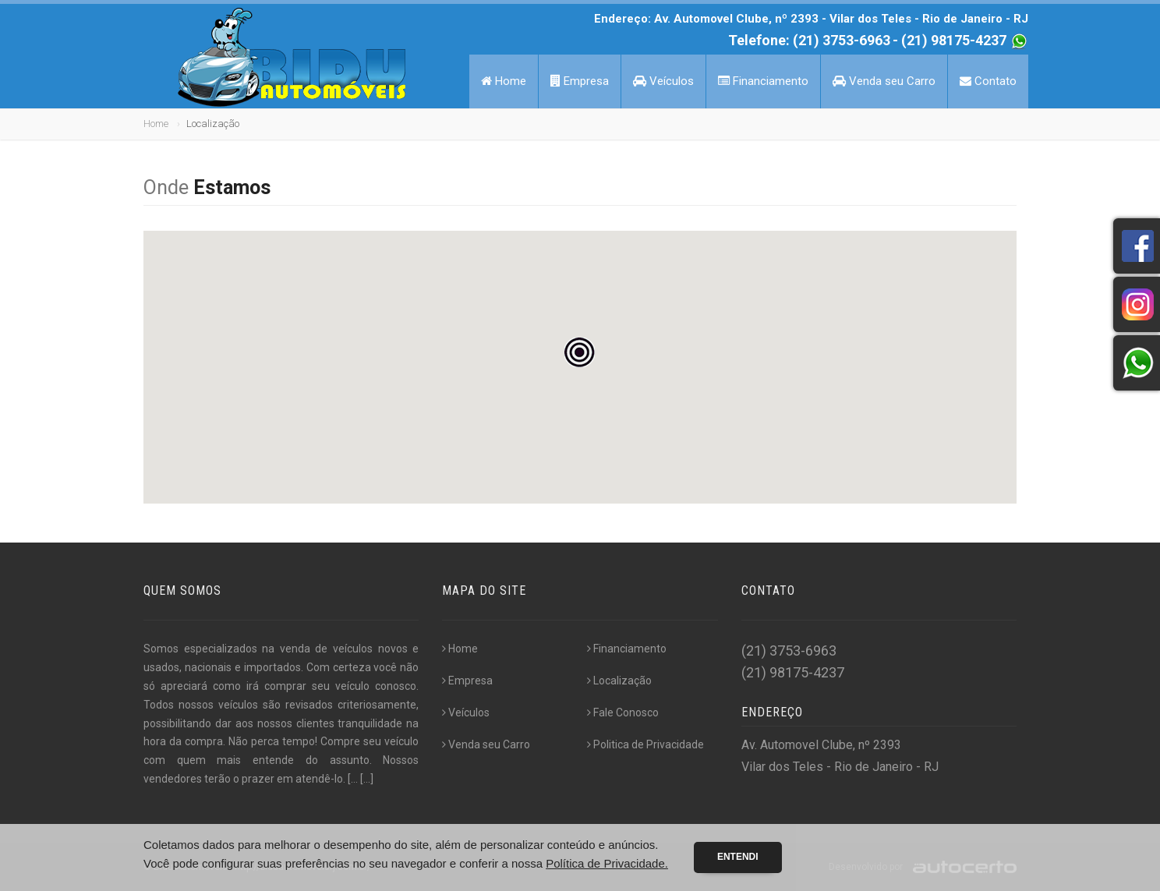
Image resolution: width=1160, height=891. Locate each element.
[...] (366, 779)
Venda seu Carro (884, 81)
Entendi (738, 856)
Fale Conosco (623, 712)
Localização (619, 680)
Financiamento (763, 81)
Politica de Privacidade (645, 744)
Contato (988, 81)
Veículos (663, 81)
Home (503, 81)
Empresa (579, 81)
